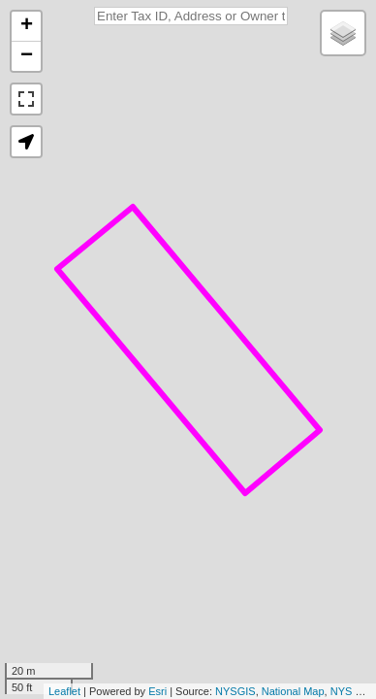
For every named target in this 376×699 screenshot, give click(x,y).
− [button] (26, 56)
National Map (293, 691)
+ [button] (26, 26)
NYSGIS (235, 691)
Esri (157, 691)
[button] (26, 141)
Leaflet (64, 691)
